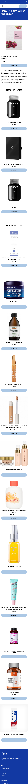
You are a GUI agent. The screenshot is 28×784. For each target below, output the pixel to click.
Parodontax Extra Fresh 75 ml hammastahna (14, 734)
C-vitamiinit (11, 16)
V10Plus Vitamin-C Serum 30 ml (14, 566)
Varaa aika (22, 6)
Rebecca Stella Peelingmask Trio (14, 469)
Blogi (4, 775)
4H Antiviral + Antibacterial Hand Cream (14, 164)
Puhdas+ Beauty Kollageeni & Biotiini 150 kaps (14, 651)
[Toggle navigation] (2, 6)
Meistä (4, 773)
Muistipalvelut (6, 770)
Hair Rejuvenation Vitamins (14, 122)
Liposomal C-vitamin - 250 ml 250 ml (14, 342)
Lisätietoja (14, 65)
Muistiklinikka (6, 768)
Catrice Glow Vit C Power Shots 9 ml (14, 384)
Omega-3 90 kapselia (14, 692)
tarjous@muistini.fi (4, 1)
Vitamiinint (4, 16)
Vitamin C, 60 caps (14, 301)
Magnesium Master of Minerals (14, 206)
